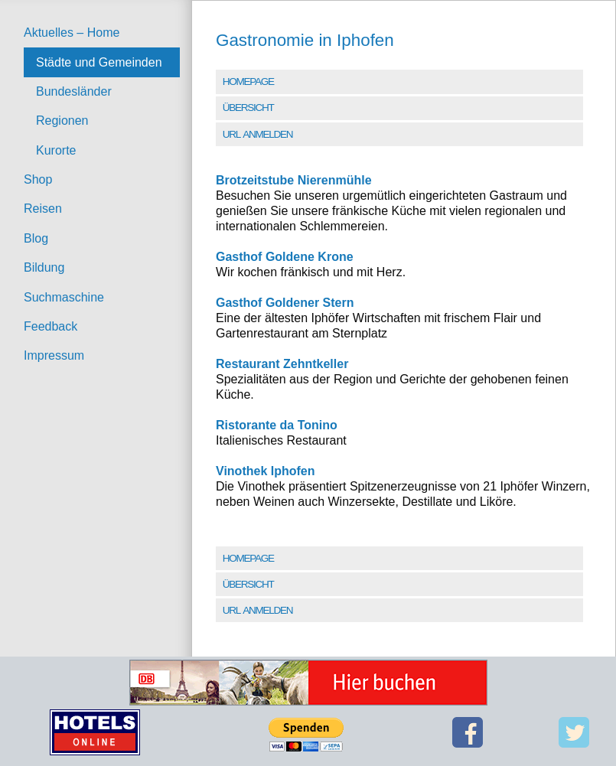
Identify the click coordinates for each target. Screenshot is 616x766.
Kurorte (56, 150)
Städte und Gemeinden (99, 62)
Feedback (50, 326)
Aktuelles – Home (71, 32)
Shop (38, 179)
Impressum (54, 355)
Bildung (44, 267)
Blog (36, 238)
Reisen (43, 208)
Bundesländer (74, 91)
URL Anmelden (257, 134)
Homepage (248, 81)
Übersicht (248, 107)
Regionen (62, 120)
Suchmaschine (64, 297)
